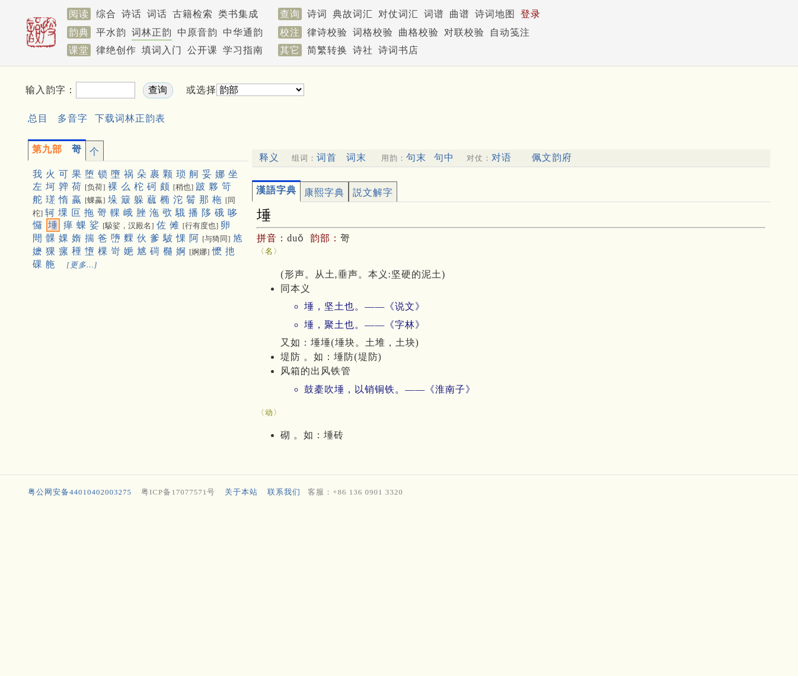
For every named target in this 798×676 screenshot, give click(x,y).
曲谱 (459, 14)
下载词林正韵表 (130, 118)
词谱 (434, 14)
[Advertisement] (509, 100)
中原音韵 (197, 32)
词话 (157, 14)
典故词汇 (353, 14)
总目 (38, 118)
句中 (444, 157)
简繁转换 (327, 50)
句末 (416, 157)
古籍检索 (193, 14)
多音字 (73, 118)
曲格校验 (418, 32)
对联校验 (464, 32)
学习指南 (243, 50)
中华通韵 (243, 32)
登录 (531, 14)
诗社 (363, 50)
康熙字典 (324, 192)
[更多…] (82, 264)
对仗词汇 (398, 14)
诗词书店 (398, 50)
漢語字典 (276, 190)
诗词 (317, 14)
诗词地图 (495, 14)
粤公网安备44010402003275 (80, 491)
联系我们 (284, 491)
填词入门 (162, 50)
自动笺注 (510, 32)
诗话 (132, 14)
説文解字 (373, 192)
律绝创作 (116, 50)
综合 (106, 14)
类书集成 (238, 14)
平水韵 (111, 32)
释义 (269, 157)
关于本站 (241, 491)
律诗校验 (327, 32)
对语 (501, 157)
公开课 (202, 50)
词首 (327, 157)
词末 (356, 157)
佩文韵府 (552, 157)
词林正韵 (152, 32)
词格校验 (373, 32)
